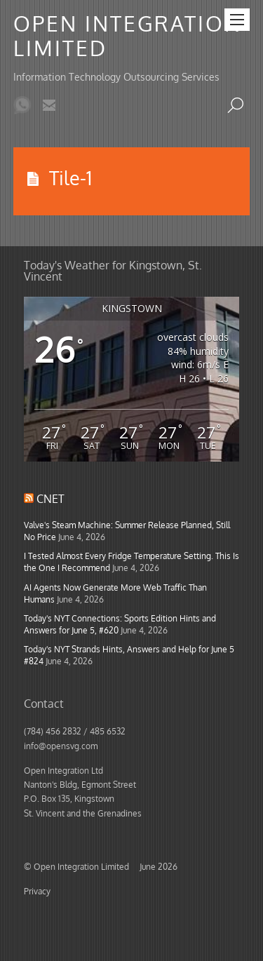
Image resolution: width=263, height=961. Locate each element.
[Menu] (237, 19)
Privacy (37, 890)
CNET (50, 499)
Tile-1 (70, 177)
